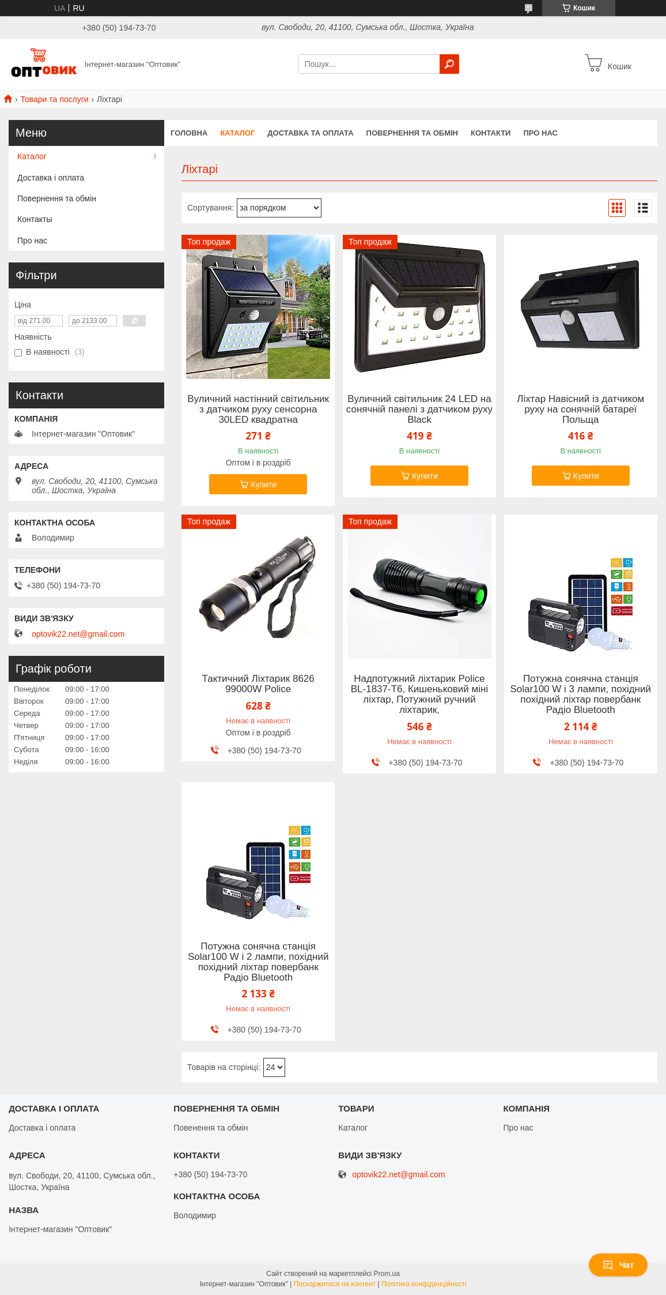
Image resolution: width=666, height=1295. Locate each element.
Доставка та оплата (310, 133)
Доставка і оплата (50, 177)
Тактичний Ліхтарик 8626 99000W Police (258, 684)
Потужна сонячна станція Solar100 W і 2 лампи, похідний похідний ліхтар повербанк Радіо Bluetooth (258, 962)
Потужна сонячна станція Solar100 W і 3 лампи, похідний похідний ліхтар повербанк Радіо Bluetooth (580, 694)
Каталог (237, 133)
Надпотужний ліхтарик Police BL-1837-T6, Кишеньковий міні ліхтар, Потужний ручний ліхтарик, (419, 694)
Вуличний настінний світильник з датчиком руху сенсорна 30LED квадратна (258, 409)
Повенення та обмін (210, 1127)
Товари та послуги (54, 99)
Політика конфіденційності (424, 1284)
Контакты (34, 219)
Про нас (540, 133)
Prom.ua (387, 1274)
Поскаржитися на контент (335, 1284)
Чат (618, 1265)
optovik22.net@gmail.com (78, 634)
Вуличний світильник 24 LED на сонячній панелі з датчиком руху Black (419, 409)
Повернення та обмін (412, 133)
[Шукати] (449, 64)
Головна (189, 133)
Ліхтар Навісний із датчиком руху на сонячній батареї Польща (580, 409)
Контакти (491, 133)
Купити (264, 484)
